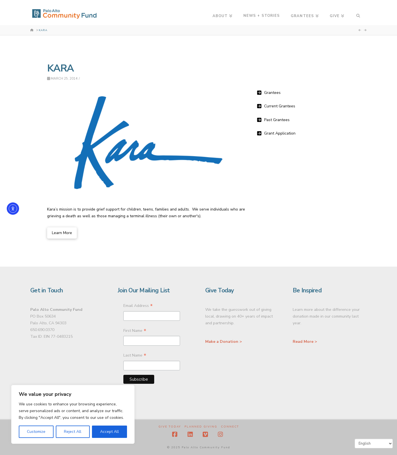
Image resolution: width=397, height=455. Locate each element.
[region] (73, 414)
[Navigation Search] (358, 12)
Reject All (72, 431)
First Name (134, 331)
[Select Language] (374, 443)
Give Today (169, 427)
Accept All (109, 431)
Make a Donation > (223, 341)
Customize (36, 431)
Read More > (305, 341)
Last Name (134, 356)
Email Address (138, 306)
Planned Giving (200, 427)
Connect (230, 427)
